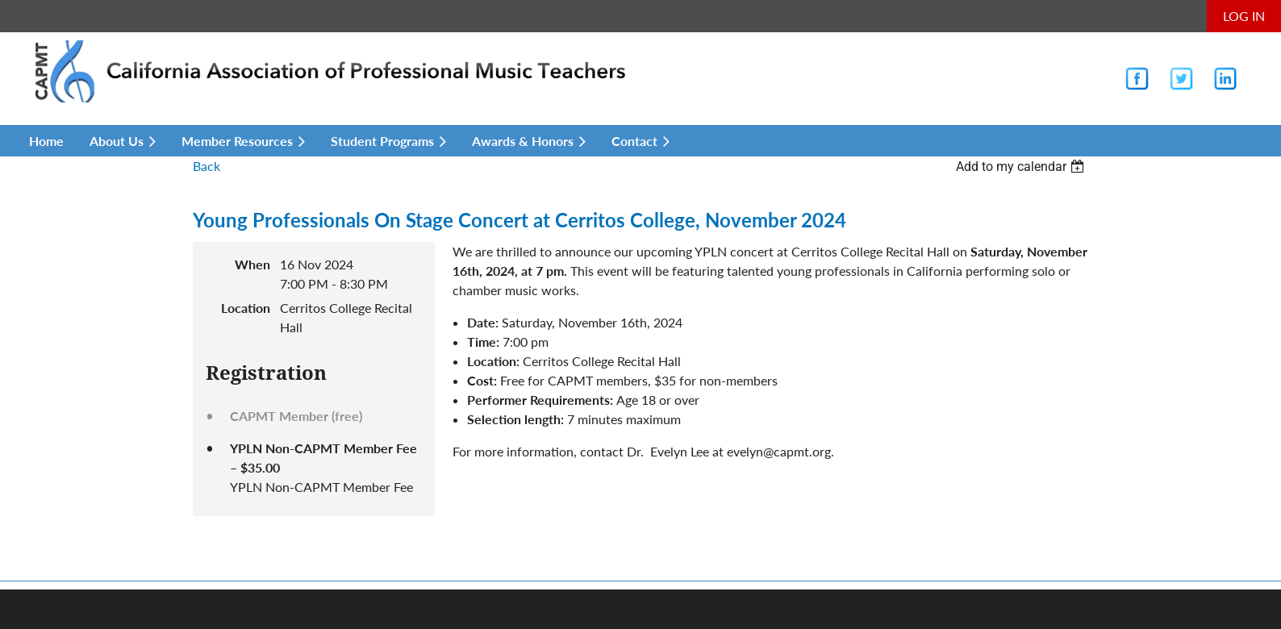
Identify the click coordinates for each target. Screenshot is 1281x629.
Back (206, 165)
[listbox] (1022, 166)
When (252, 264)
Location (245, 307)
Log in (1244, 15)
